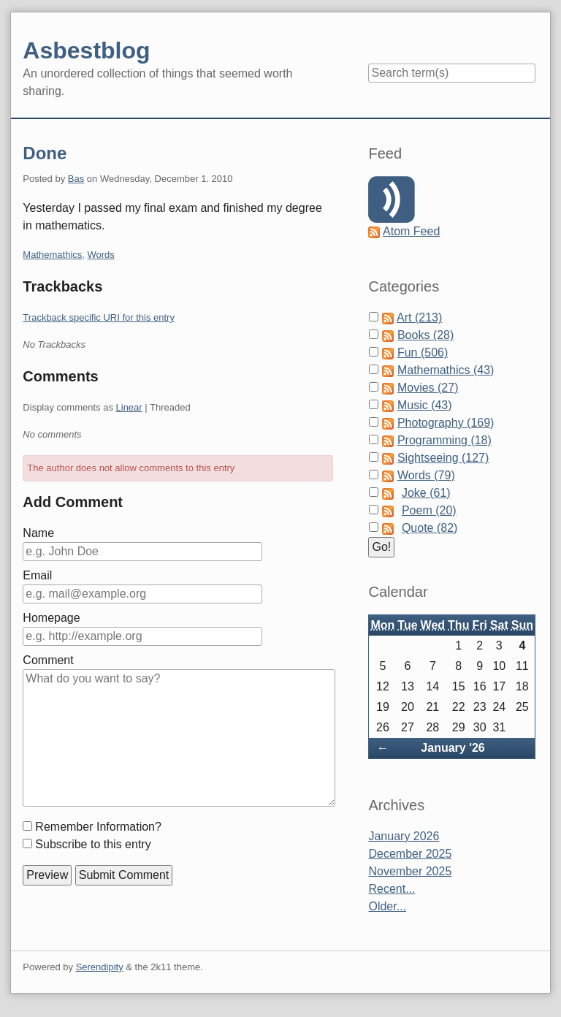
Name (38, 533)
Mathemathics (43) (446, 370)
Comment (48, 660)
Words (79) (426, 475)
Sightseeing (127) (443, 458)
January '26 (452, 748)
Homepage (51, 618)
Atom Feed (411, 231)
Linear (129, 407)
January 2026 (403, 836)
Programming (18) (444, 440)
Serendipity (99, 966)
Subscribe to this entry (92, 844)
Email (37, 575)
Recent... (391, 889)
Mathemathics (52, 254)
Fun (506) (422, 352)
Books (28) (425, 335)
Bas (76, 178)
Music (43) (424, 405)
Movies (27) (428, 387)
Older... (387, 906)
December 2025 (409, 854)
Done (44, 153)
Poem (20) (429, 510)
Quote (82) (429, 528)
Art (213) (419, 317)
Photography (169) (446, 422)
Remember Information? (98, 826)
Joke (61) (426, 493)
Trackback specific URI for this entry (99, 317)
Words (101, 254)
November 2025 (409, 871)
